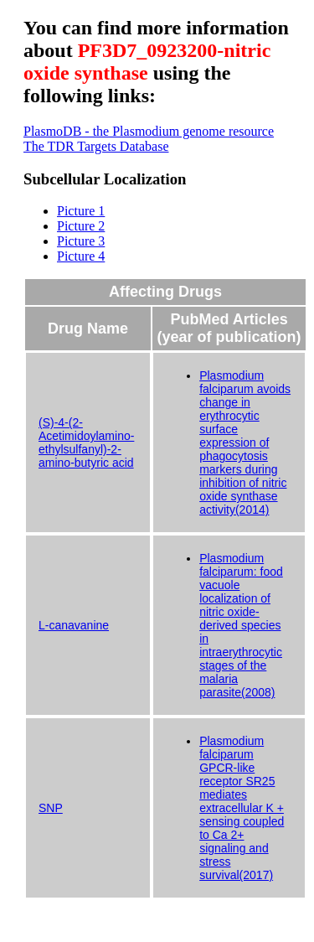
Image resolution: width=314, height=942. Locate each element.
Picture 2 (81, 226)
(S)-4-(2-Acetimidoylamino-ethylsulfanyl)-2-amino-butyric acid (86, 442)
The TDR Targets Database (96, 146)
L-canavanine (74, 625)
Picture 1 (81, 211)
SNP (51, 808)
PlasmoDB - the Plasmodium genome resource (148, 131)
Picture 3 (81, 241)
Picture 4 (81, 256)
